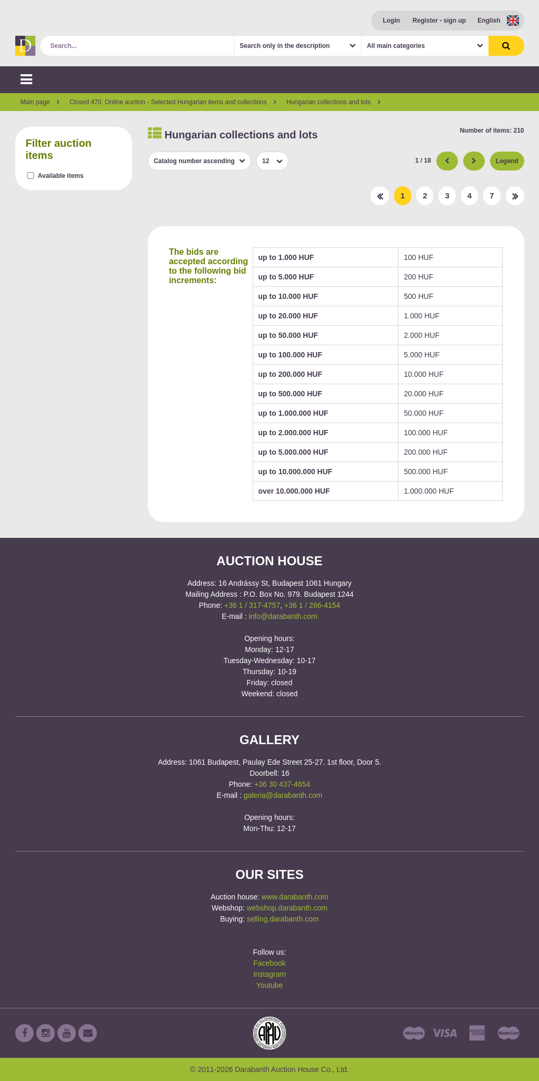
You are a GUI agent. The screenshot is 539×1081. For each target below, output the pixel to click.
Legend (507, 161)
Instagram (269, 974)
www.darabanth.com (295, 897)
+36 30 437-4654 (282, 784)
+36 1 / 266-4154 (312, 605)
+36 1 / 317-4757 (252, 605)
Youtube (269, 985)
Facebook (269, 963)
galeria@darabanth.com (283, 795)
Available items (61, 175)
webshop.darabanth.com (287, 908)
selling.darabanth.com (283, 919)
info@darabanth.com (283, 616)
